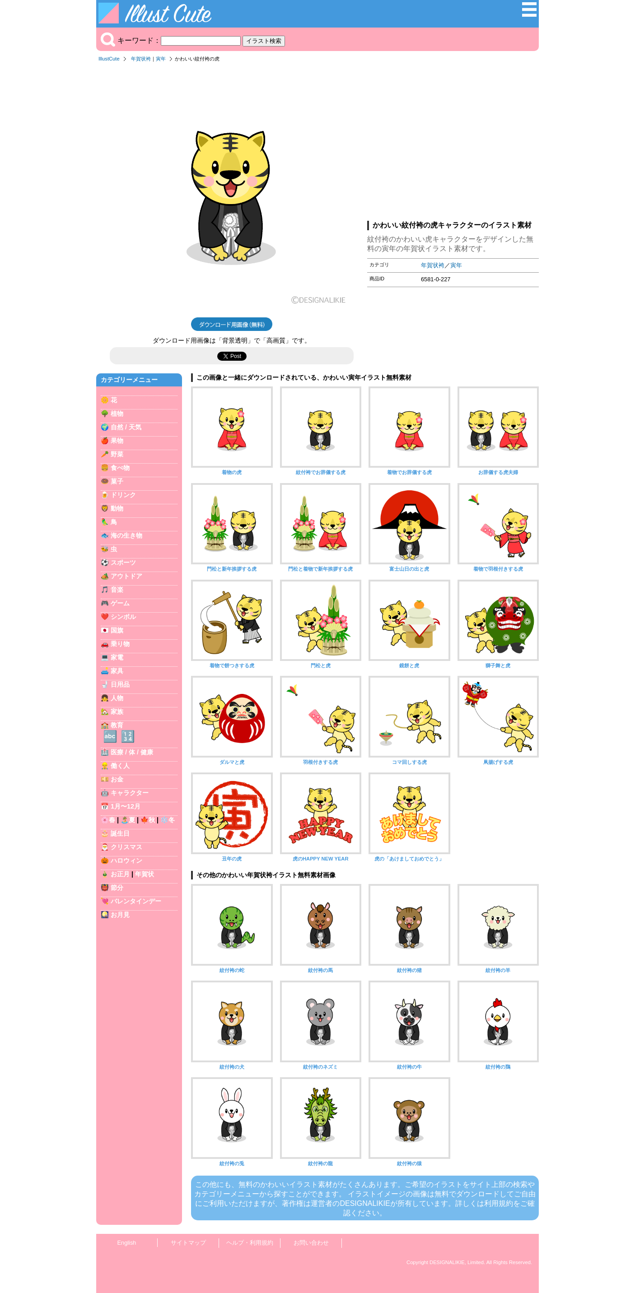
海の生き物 (126, 535)
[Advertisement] (453, 144)
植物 (117, 413)
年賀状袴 (141, 58)
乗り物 (120, 643)
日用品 (120, 684)
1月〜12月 (125, 806)
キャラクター (130, 792)
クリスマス (126, 847)
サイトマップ (188, 1242)
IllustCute (109, 58)
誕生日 (120, 833)
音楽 (117, 589)
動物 (117, 508)
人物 (117, 698)
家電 (117, 657)
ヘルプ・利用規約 (249, 1242)
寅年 (161, 58)
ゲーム (120, 603)
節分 (117, 887)
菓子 (117, 481)
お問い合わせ (311, 1242)
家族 (117, 711)
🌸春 (108, 819)
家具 (117, 670)
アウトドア (126, 576)
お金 (117, 779)
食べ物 (120, 467)
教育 (117, 725)
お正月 (120, 874)
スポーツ (123, 562)
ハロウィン (126, 860)
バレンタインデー (136, 901)
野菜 (117, 454)
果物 (117, 440)
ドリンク (123, 494)
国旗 (117, 630)
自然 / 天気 (126, 427)
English (126, 1242)
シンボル (123, 616)
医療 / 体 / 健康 (132, 752)
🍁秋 (147, 819)
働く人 (120, 765)
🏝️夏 (128, 819)
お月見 (120, 914)
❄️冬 (167, 819)
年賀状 (144, 874)
